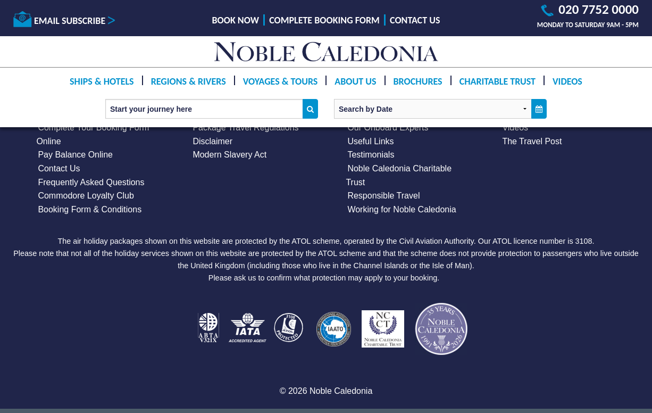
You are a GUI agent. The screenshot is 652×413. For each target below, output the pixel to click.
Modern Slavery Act (229, 154)
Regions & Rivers (188, 81)
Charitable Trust (497, 81)
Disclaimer (212, 141)
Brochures (418, 81)
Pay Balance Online (75, 154)
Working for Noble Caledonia (401, 209)
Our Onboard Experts (387, 127)
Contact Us (415, 20)
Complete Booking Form (324, 20)
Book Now (235, 20)
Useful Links (370, 141)
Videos (567, 81)
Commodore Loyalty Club (86, 195)
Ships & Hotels (102, 81)
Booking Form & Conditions (89, 209)
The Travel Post (532, 141)
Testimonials (370, 154)
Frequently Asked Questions (91, 182)
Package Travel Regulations (245, 127)
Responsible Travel (383, 195)
